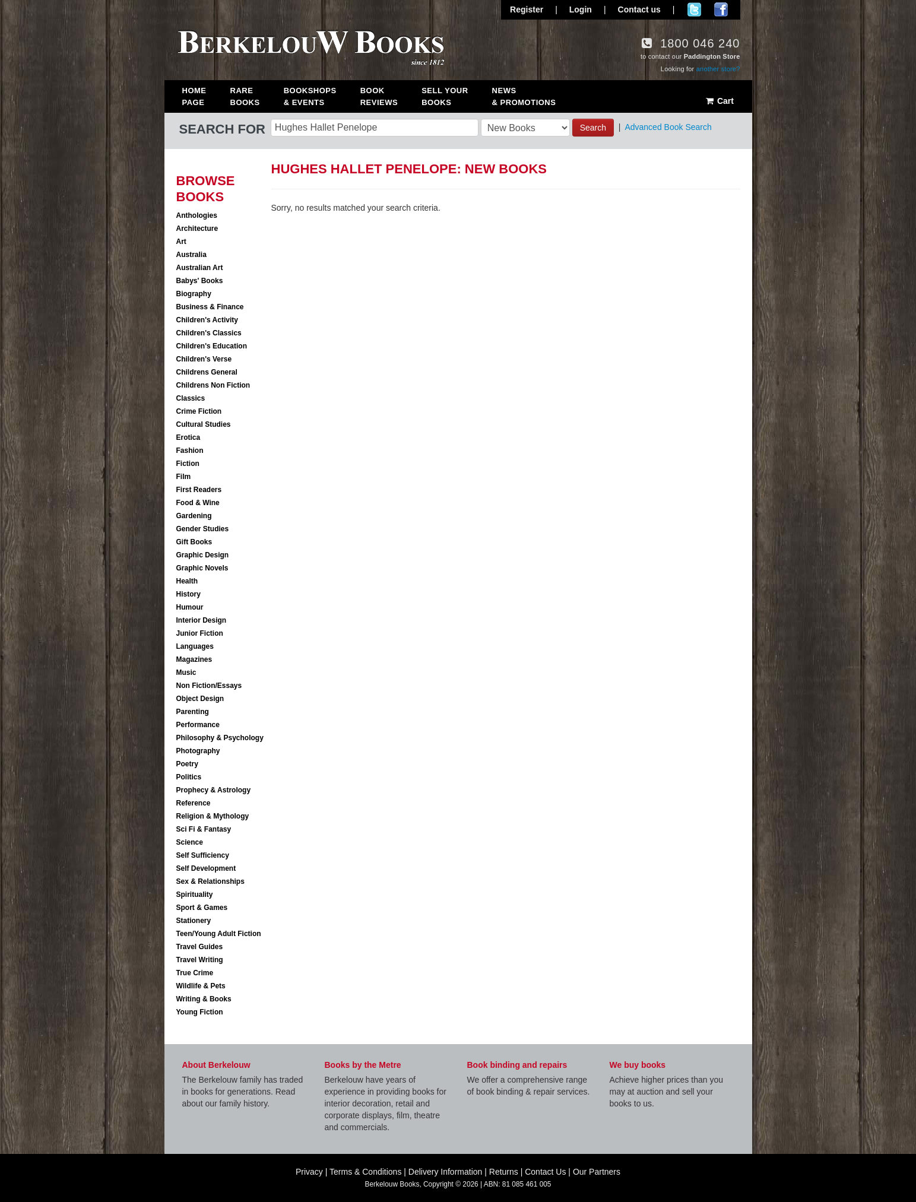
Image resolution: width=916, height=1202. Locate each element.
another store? (718, 68)
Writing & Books (204, 999)
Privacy (309, 1171)
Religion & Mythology (212, 816)
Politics (189, 777)
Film (183, 476)
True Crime (195, 973)
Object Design (200, 698)
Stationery (193, 920)
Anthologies (196, 215)
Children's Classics (209, 333)
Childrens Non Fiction (213, 385)
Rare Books (245, 96)
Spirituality (194, 894)
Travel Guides (199, 947)
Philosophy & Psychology (220, 738)
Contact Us (545, 1171)
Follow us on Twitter (694, 9)
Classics (190, 398)
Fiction (187, 463)
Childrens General (206, 372)
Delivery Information (445, 1171)
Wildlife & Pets (201, 986)
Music (186, 672)
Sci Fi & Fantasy (204, 829)
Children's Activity (207, 320)
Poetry (187, 764)
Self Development (206, 868)
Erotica (188, 437)
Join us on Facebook (721, 9)
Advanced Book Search (668, 127)
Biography (193, 294)
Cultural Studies (203, 424)
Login (580, 9)
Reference (193, 803)
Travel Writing (199, 960)
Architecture (197, 228)
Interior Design (201, 620)
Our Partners (596, 1171)
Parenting (192, 712)
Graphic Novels (202, 568)
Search (593, 127)
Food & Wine (198, 503)
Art (181, 241)
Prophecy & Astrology (213, 790)
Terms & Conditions (365, 1171)
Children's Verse (204, 359)
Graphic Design (202, 555)
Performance (198, 725)
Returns (503, 1171)
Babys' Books (199, 281)
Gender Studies (202, 529)
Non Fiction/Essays (209, 685)
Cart (719, 101)
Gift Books (194, 542)
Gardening (194, 516)
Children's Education (212, 346)
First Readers (199, 490)
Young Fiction (199, 1012)
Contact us (639, 9)
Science (189, 842)
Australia (191, 254)
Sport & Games (202, 907)
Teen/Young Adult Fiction (218, 934)
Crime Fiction (199, 411)
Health (187, 581)
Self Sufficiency (202, 855)
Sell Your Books (444, 96)
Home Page (194, 96)
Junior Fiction (199, 633)
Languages (195, 646)
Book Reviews (379, 96)
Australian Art (199, 268)
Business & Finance (210, 307)
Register (526, 9)
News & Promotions (524, 96)
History (188, 594)
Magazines (194, 659)
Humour (190, 607)
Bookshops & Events (310, 96)
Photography (198, 751)
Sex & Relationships (210, 881)
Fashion (190, 450)
